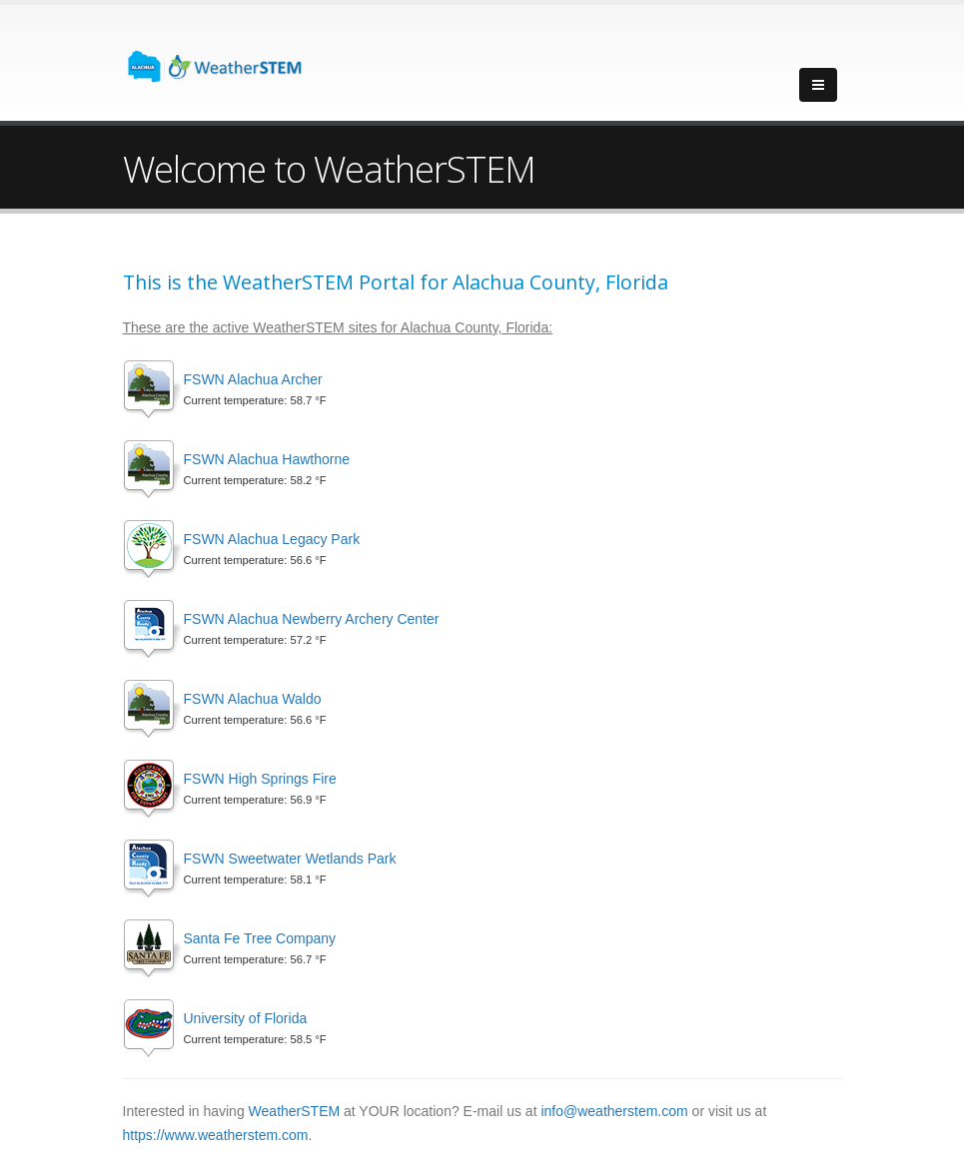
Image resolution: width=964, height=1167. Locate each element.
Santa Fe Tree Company (260, 938)
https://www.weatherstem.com (216, 1135)
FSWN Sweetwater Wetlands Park (290, 859)
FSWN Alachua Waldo (253, 699)
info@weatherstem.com (613, 1111)
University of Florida (246, 1018)
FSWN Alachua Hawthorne (267, 459)
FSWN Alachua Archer (253, 379)
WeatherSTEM (295, 1111)
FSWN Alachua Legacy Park (272, 539)
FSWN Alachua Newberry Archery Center (312, 619)
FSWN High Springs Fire (260, 779)
